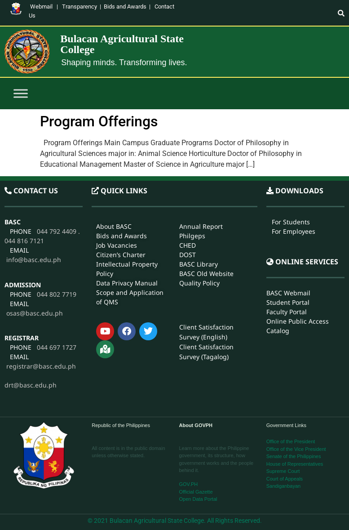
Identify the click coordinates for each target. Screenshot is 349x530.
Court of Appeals (284, 478)
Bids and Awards (125, 6)
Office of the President (290, 441)
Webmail (41, 6)
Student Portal (287, 302)
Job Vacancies (116, 245)
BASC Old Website (206, 273)
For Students (291, 222)
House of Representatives (294, 464)
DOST (187, 254)
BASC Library (198, 264)
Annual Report (201, 226)
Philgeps (192, 236)
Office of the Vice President (296, 449)
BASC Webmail (288, 292)
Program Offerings (99, 121)
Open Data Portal (198, 499)
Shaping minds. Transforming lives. (124, 62)
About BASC (114, 226)
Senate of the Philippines (293, 456)
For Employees (293, 231)
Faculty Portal (286, 311)
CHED (187, 245)
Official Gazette (196, 491)
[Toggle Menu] (20, 93)
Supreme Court (283, 471)
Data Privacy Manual (127, 283)
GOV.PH (188, 484)
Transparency (79, 6)
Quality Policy (199, 283)
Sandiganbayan (283, 486)
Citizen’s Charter (121, 254)
